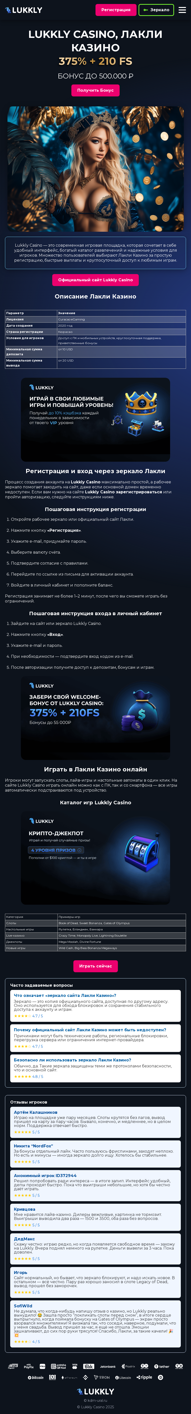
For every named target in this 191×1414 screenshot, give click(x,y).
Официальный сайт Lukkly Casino (95, 280)
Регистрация (116, 9)
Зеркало (156, 9)
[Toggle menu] (182, 10)
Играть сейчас (95, 966)
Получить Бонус (95, 90)
